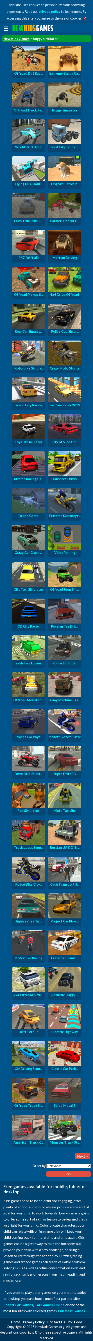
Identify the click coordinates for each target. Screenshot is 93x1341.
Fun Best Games (71, 1311)
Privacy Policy (34, 1322)
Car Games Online (49, 1305)
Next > (82, 1156)
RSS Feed (75, 1322)
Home (15, 1322)
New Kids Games (16, 39)
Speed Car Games (18, 1305)
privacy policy (49, 11)
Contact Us (56, 1322)
